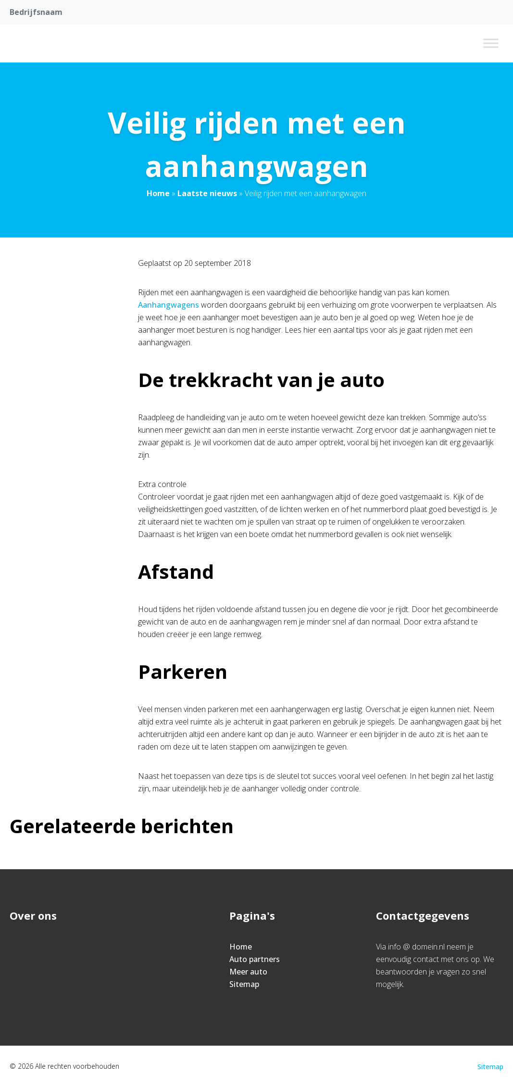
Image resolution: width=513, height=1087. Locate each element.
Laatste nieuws (207, 193)
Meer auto (248, 971)
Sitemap (244, 984)
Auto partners (254, 959)
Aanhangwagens (168, 305)
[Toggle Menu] (491, 43)
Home (158, 193)
